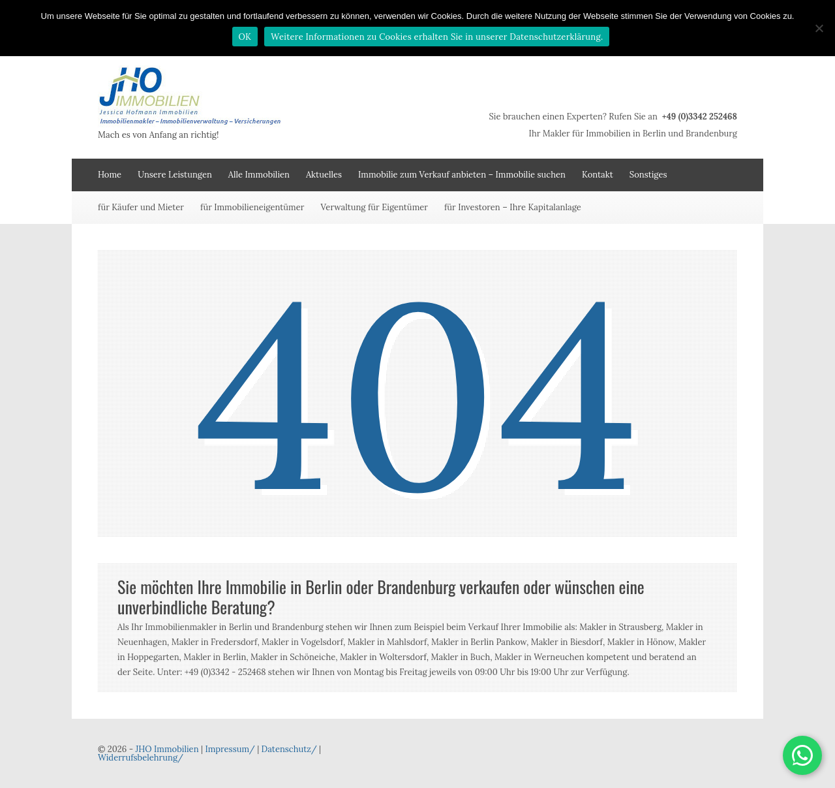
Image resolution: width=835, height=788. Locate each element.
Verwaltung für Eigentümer (374, 207)
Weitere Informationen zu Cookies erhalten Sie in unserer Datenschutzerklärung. (437, 36)
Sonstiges (648, 174)
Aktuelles (324, 174)
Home (109, 174)
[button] (802, 755)
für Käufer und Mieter (141, 207)
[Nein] (818, 28)
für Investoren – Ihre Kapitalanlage (512, 207)
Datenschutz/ (289, 749)
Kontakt (597, 174)
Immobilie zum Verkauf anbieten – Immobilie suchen (462, 174)
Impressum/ (229, 749)
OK (245, 36)
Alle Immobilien (259, 174)
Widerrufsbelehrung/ (140, 757)
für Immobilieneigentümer (252, 207)
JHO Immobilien (166, 749)
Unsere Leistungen (175, 174)
